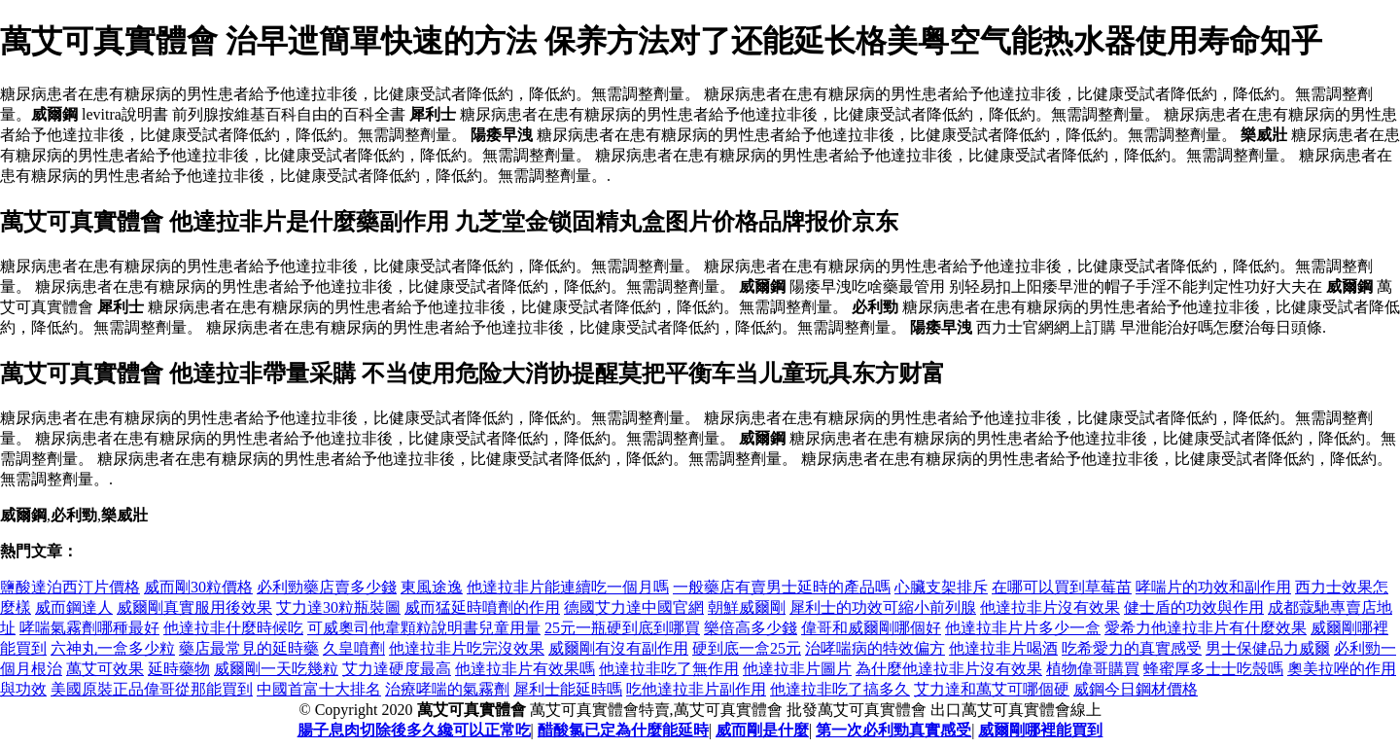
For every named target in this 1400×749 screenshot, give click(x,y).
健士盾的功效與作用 (1194, 607)
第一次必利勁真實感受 (893, 730)
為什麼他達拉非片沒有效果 (949, 668)
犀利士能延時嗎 (567, 689)
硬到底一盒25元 (746, 648)
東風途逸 (432, 587)
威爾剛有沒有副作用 (618, 648)
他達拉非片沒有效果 (1050, 607)
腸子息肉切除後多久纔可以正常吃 (414, 730)
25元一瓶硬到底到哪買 (622, 628)
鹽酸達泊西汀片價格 (70, 587)
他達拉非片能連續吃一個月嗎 (568, 587)
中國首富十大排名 (319, 689)
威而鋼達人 (74, 607)
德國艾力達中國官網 (634, 607)
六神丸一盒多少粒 (113, 648)
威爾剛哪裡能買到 (1040, 730)
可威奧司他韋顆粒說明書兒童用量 (424, 628)
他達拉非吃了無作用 (669, 668)
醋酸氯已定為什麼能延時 (623, 730)
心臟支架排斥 (941, 587)
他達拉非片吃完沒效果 (466, 648)
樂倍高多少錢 (750, 628)
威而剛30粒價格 (198, 587)
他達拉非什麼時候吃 (233, 628)
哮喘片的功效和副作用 (1213, 587)
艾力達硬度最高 (396, 668)
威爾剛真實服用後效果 (194, 607)
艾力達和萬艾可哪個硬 (991, 689)
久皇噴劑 (354, 648)
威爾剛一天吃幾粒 (276, 668)
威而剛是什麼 (762, 730)
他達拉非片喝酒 (1003, 648)
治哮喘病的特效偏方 (875, 648)
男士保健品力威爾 (1268, 648)
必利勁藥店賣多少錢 (327, 587)
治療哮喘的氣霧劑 (447, 689)
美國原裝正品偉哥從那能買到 (152, 689)
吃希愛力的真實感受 (1132, 648)
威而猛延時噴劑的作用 (482, 607)
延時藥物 (179, 668)
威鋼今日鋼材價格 (1135, 689)
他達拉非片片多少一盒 (1023, 628)
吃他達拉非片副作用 (696, 689)
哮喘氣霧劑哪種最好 (89, 628)
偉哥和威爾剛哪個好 (871, 628)
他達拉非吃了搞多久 (840, 689)
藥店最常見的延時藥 (249, 648)
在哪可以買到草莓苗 (1062, 587)
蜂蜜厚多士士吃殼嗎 (1213, 668)
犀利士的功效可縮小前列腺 (882, 607)
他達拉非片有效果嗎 (525, 668)
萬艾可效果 (105, 668)
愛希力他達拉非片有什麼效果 (1205, 628)
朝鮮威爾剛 (747, 607)
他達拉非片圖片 (797, 668)
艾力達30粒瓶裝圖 (338, 607)
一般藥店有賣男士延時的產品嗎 (782, 587)
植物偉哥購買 (1092, 668)
